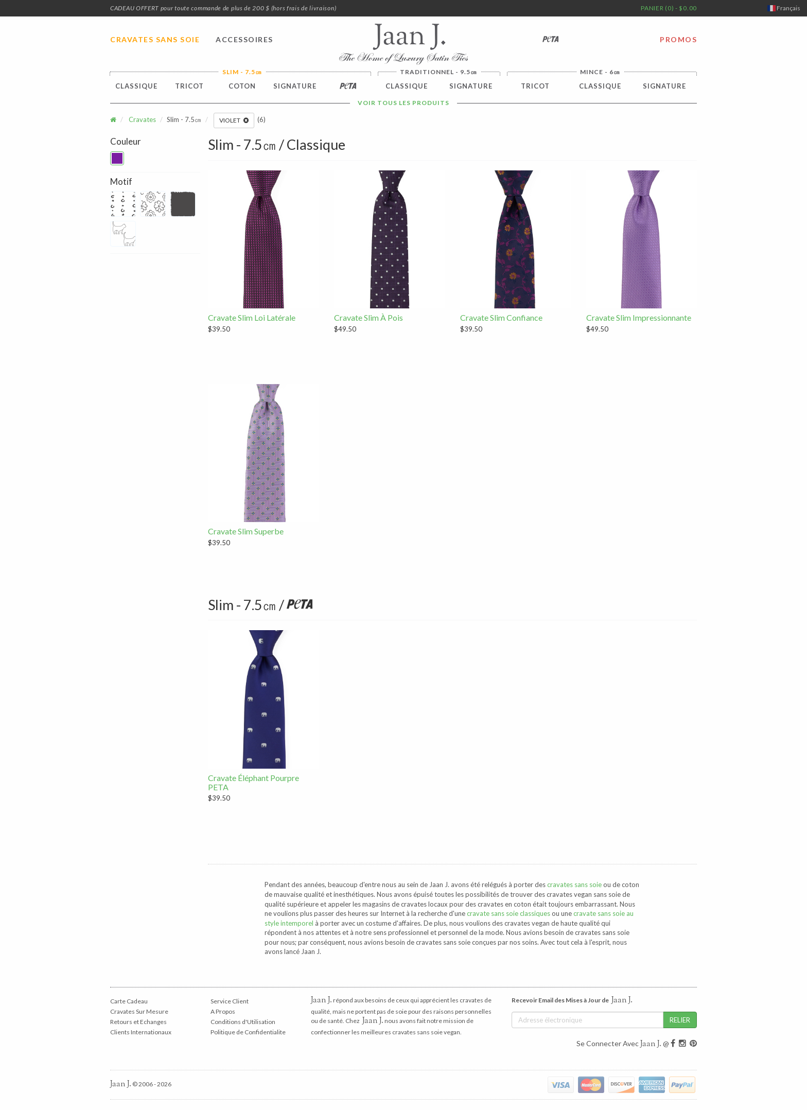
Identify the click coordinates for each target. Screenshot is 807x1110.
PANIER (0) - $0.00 (669, 8)
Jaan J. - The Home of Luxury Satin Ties (403, 44)
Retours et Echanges (138, 1022)
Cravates (142, 119)
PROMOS (678, 39)
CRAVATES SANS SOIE (155, 39)
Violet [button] (234, 120)
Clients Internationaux (140, 1032)
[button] (117, 158)
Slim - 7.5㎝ (242, 72)
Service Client (229, 1001)
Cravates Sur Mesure (139, 1011)
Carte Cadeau (129, 1001)
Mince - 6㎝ (600, 72)
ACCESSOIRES (244, 39)
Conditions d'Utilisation (242, 1022)
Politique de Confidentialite (248, 1032)
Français (783, 8)
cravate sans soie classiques (508, 913)
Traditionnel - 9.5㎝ (438, 72)
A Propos (222, 1011)
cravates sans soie (574, 884)
